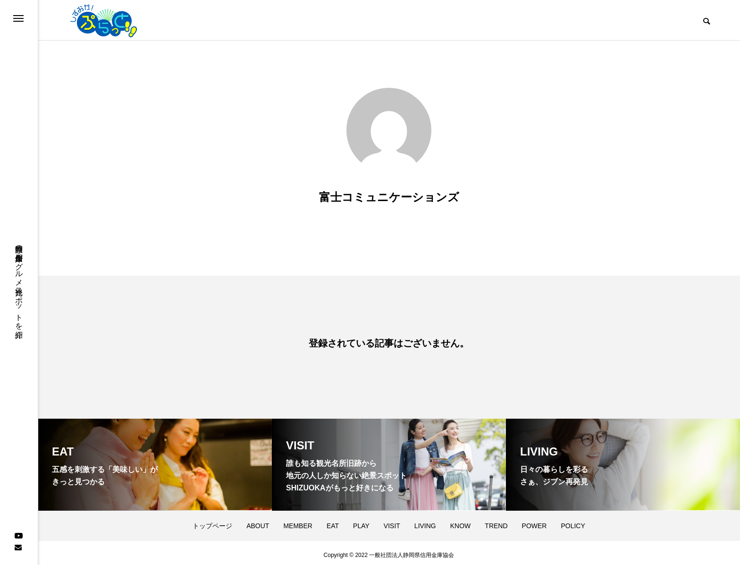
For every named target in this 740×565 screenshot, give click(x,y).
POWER (534, 521)
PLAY (361, 521)
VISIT (392, 521)
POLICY (573, 521)
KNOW (460, 521)
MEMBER (297, 521)
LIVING (425, 521)
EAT (333, 521)
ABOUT (257, 521)
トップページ (212, 521)
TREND (496, 521)
